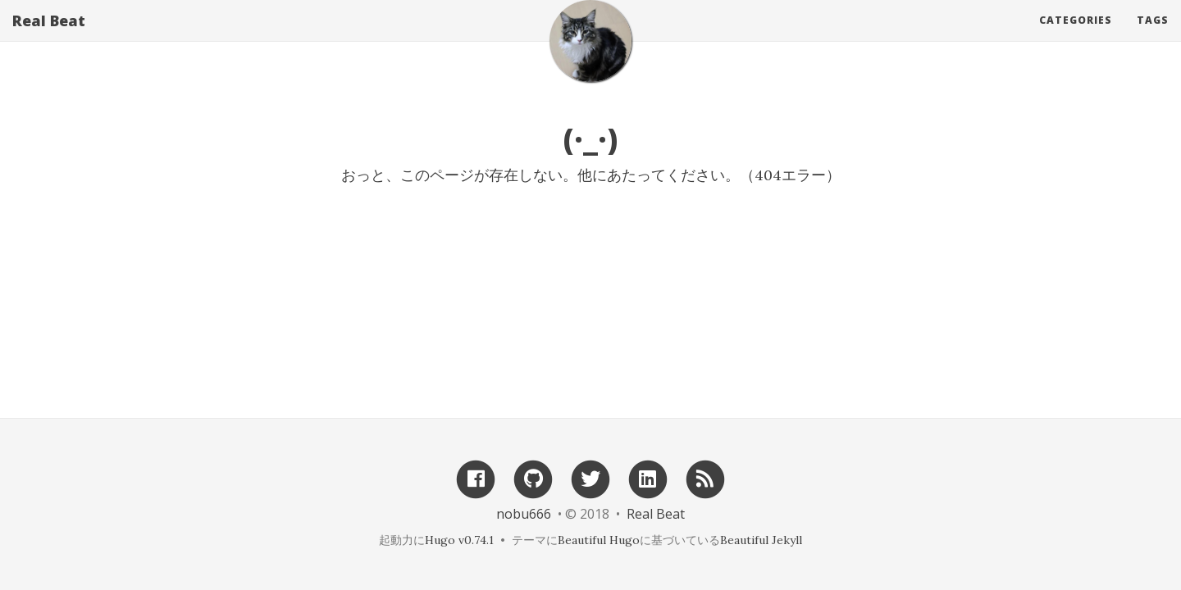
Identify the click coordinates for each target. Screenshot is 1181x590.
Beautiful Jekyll (761, 540)
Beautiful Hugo (599, 540)
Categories (1075, 36)
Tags (1153, 36)
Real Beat (48, 37)
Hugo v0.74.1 (459, 540)
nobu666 (523, 514)
